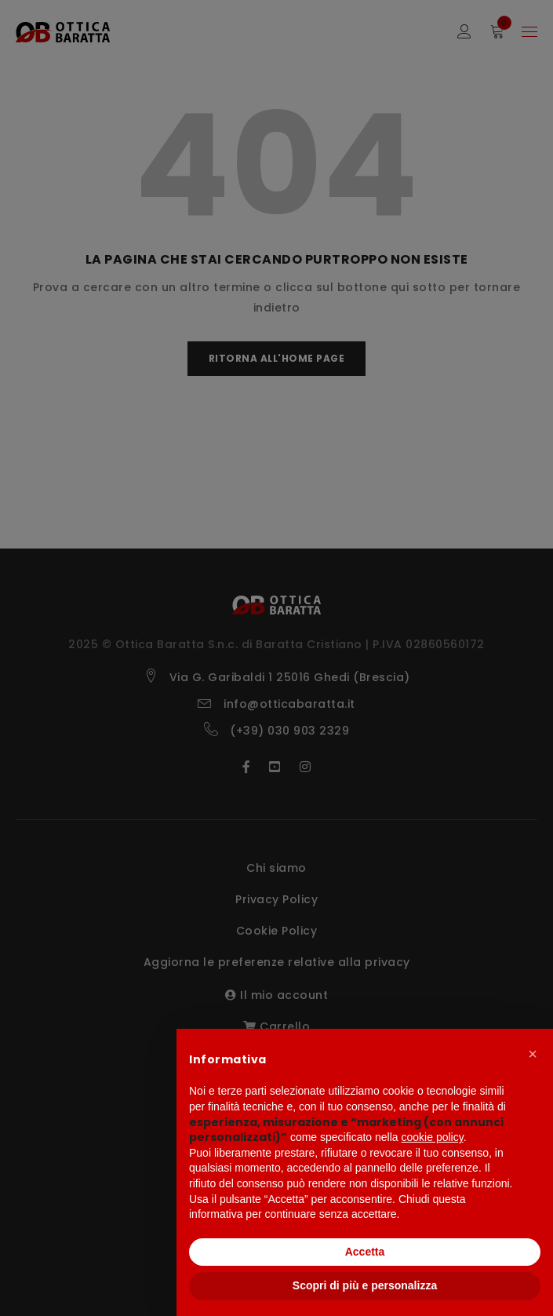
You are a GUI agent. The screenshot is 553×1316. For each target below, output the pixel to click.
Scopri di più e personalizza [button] (365, 1285)
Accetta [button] (365, 1251)
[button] (532, 1053)
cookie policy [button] (433, 1137)
